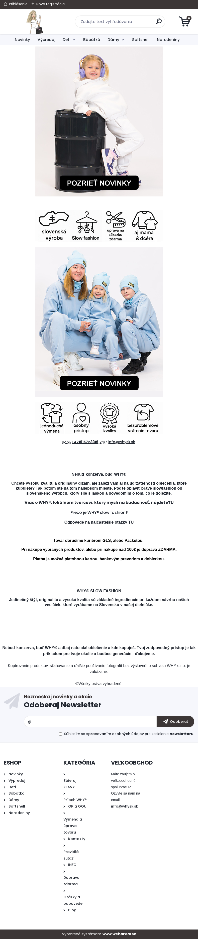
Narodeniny (168, 39)
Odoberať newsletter (109, 702)
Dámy (113, 39)
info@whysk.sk (124, 806)
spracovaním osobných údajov (115, 733)
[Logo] (34, 21)
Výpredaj (46, 39)
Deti (66, 39)
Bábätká (91, 39)
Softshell (140, 39)
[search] (159, 23)
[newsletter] (175, 721)
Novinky (22, 39)
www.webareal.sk (119, 934)
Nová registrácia (50, 3)
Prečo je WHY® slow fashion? (99, 512)
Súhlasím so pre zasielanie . (129, 733)
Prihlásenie (18, 3)
